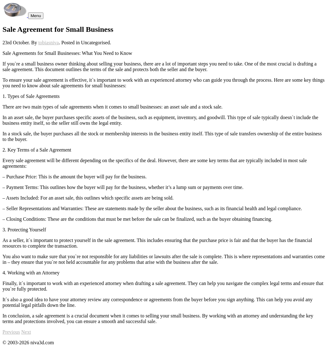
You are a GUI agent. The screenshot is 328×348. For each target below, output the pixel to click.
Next (26, 332)
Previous (11, 332)
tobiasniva (48, 42)
